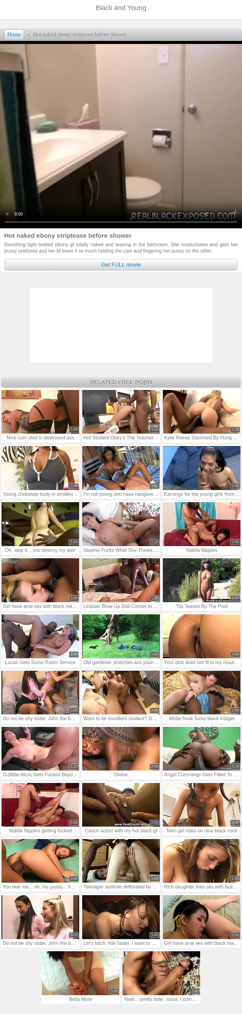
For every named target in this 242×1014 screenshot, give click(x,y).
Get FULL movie (121, 265)
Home (14, 35)
